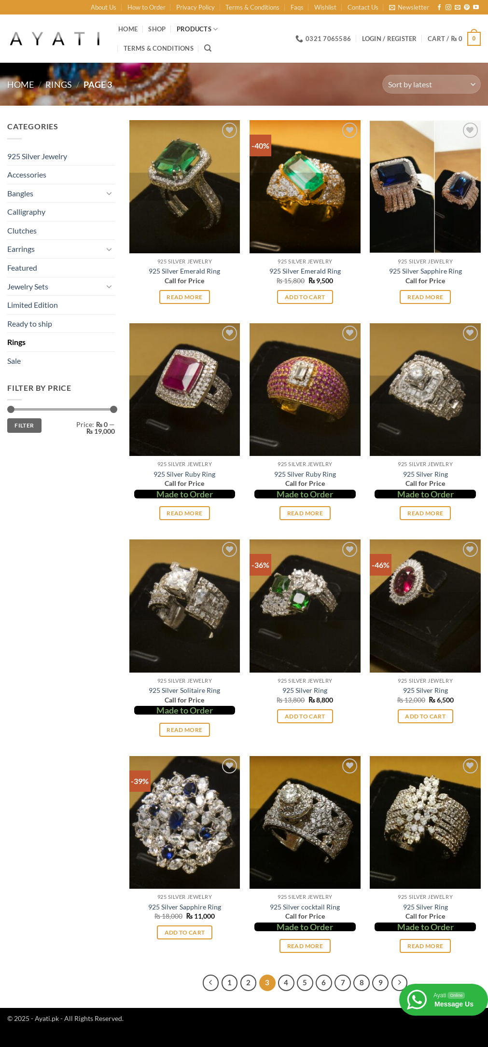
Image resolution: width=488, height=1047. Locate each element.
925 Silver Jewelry (37, 156)
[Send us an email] (457, 7)
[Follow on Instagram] (448, 7)
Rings (58, 84)
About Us (103, 7)
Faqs (297, 7)
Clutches (22, 230)
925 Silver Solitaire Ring (184, 690)
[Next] (399, 983)
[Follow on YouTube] (476, 7)
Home (128, 29)
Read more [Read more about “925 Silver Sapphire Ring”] (425, 297)
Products (197, 29)
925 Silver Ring (425, 474)
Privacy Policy (195, 7)
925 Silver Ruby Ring (184, 474)
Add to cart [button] (305, 297)
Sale (14, 360)
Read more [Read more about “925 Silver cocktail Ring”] (305, 946)
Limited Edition (32, 304)
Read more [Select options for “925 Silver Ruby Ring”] (184, 513)
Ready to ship (29, 323)
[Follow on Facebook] (439, 7)
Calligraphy (26, 211)
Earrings (21, 248)
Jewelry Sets (27, 286)
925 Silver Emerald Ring (184, 271)
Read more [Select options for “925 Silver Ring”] (425, 513)
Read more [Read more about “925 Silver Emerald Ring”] (184, 297)
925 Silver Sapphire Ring (425, 271)
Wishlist (325, 7)
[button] (409, 7)
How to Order (146, 7)
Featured (22, 267)
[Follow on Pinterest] (467, 7)
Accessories (26, 174)
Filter (24, 425)
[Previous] (211, 983)
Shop (157, 29)
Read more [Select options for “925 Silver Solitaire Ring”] (184, 730)
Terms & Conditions (252, 7)
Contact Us (363, 7)
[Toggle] (109, 193)
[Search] (207, 48)
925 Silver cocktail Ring (305, 907)
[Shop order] (431, 84)
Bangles (20, 193)
